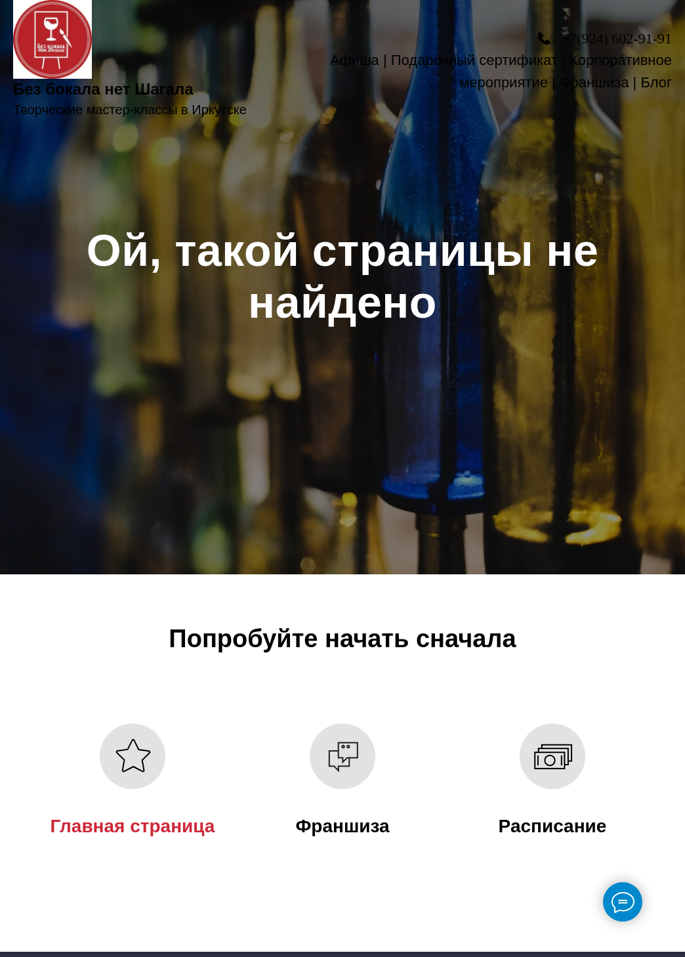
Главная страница (133, 826)
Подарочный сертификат (474, 60)
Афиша (354, 60)
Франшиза (594, 82)
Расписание (553, 826)
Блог (656, 82)
